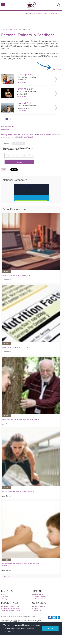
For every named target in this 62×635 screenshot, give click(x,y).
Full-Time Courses (39, 597)
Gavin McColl (24, 103)
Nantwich (47, 135)
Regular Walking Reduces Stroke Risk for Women (18, 491)
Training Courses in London (11, 606)
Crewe (23, 135)
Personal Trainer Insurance (40, 13)
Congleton (16, 135)
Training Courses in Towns (11, 611)
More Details (22, 82)
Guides (6, 272)
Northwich (14, 137)
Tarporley (30, 137)
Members (54, 13)
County (4, 599)
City (3, 594)
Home (3, 29)
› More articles (7, 576)
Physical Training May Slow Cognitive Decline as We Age (20, 419)
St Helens (23, 137)
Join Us (27, 13)
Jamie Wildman (25, 89)
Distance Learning (39, 599)
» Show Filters (56, 69)
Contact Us (37, 611)
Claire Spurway (25, 75)
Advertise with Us (39, 606)
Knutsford (30, 135)
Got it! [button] (50, 628)
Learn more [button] (9, 631)
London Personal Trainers (11, 608)
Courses (5, 597)
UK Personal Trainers (12, 29)
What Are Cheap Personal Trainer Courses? (16, 275)
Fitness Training (38, 594)
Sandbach (5, 130)
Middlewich (39, 135)
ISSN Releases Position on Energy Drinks (15, 347)
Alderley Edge (6, 135)
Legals (35, 608)
